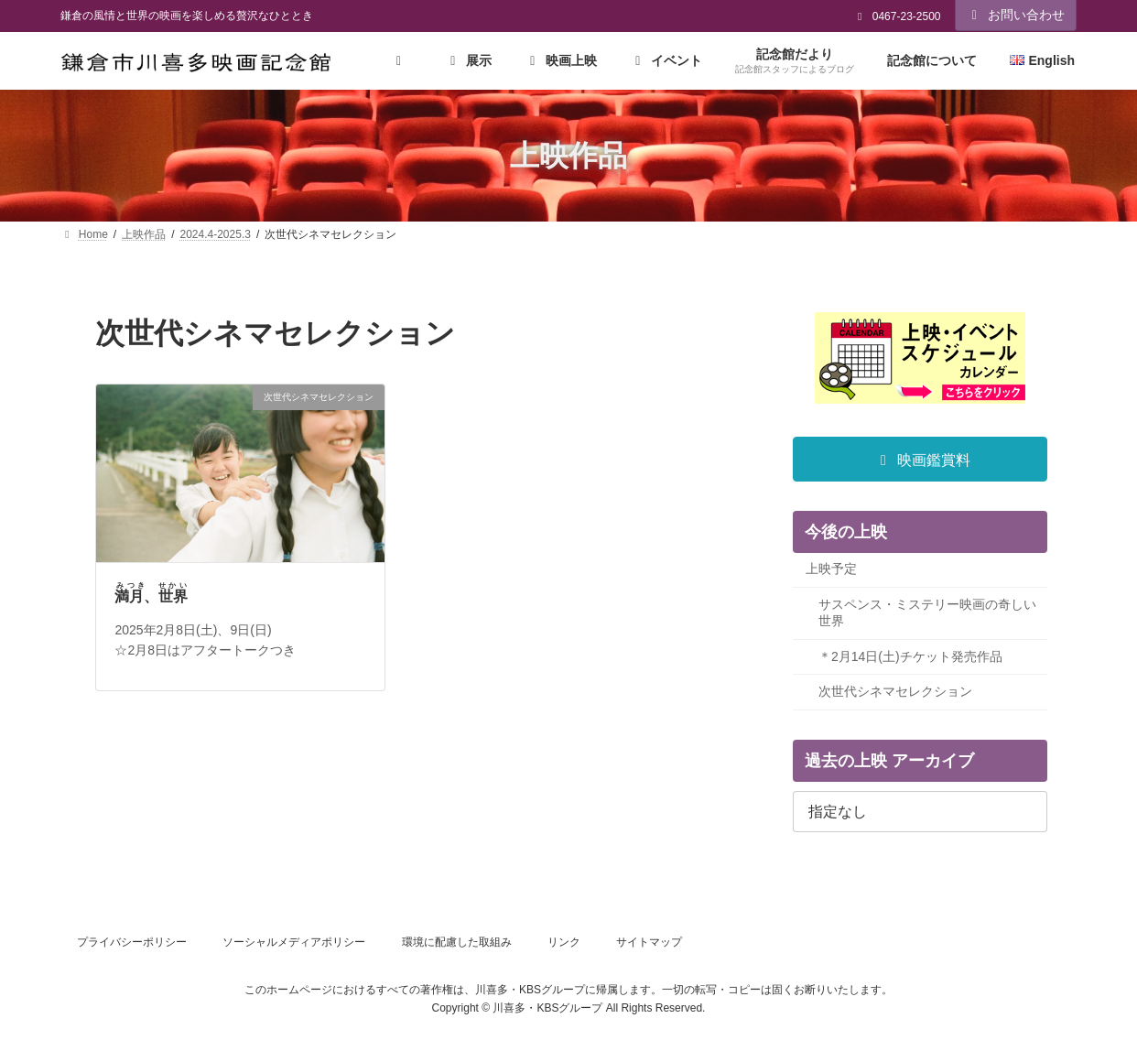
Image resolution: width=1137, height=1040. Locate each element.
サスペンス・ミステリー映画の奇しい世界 (927, 613)
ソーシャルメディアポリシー (293, 942)
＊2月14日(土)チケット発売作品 (910, 656)
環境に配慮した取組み (457, 942)
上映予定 (831, 569)
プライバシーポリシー (132, 942)
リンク (563, 942)
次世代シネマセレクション (895, 692)
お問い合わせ (1016, 14)
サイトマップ (649, 942)
